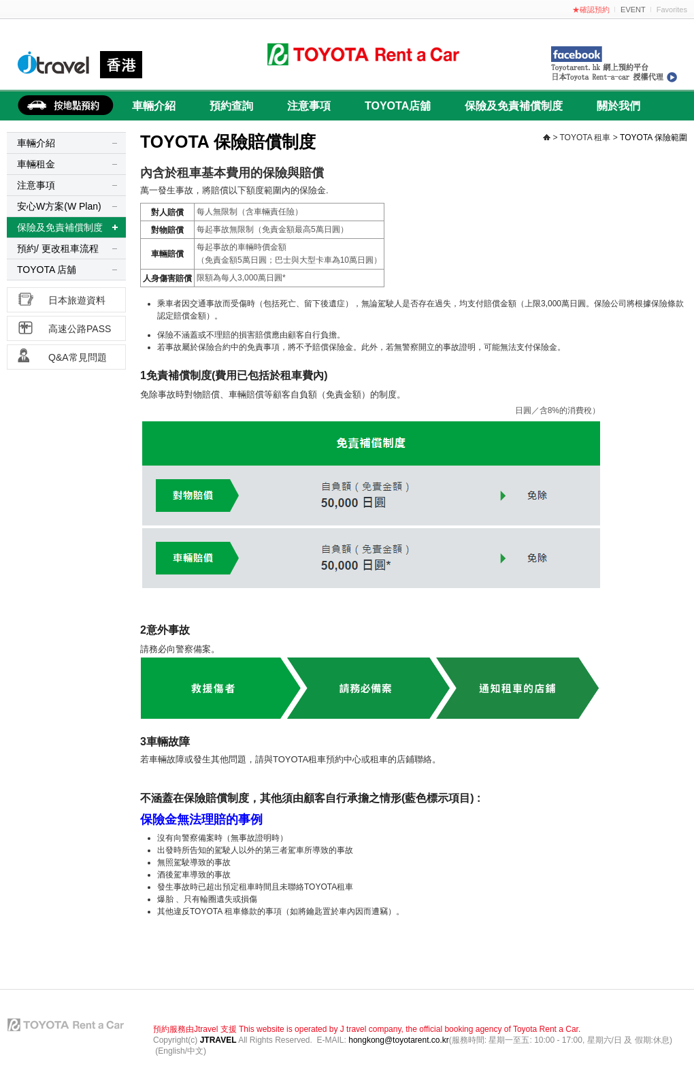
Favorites (672, 9)
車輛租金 (36, 164)
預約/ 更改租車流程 (58, 248)
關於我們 (618, 106)
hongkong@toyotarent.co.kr (398, 1040)
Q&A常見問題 (77, 357)
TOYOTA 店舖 (46, 269)
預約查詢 (231, 106)
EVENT (633, 9)
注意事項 (309, 106)
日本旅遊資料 (76, 300)
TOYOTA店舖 (398, 106)
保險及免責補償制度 (514, 106)
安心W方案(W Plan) (59, 206)
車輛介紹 (154, 106)
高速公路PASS (79, 328)
